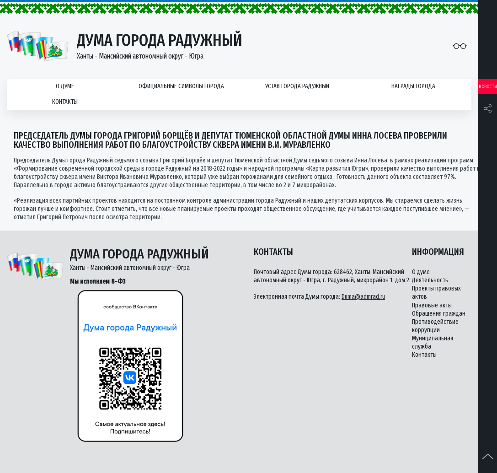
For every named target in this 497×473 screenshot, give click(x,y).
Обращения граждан (438, 313)
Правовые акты (432, 305)
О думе (65, 86)
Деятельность (430, 280)
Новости (488, 87)
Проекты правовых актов (436, 293)
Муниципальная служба (432, 342)
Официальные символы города (181, 86)
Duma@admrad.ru (363, 297)
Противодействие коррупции (435, 326)
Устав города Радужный (297, 86)
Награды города (413, 86)
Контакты (65, 102)
